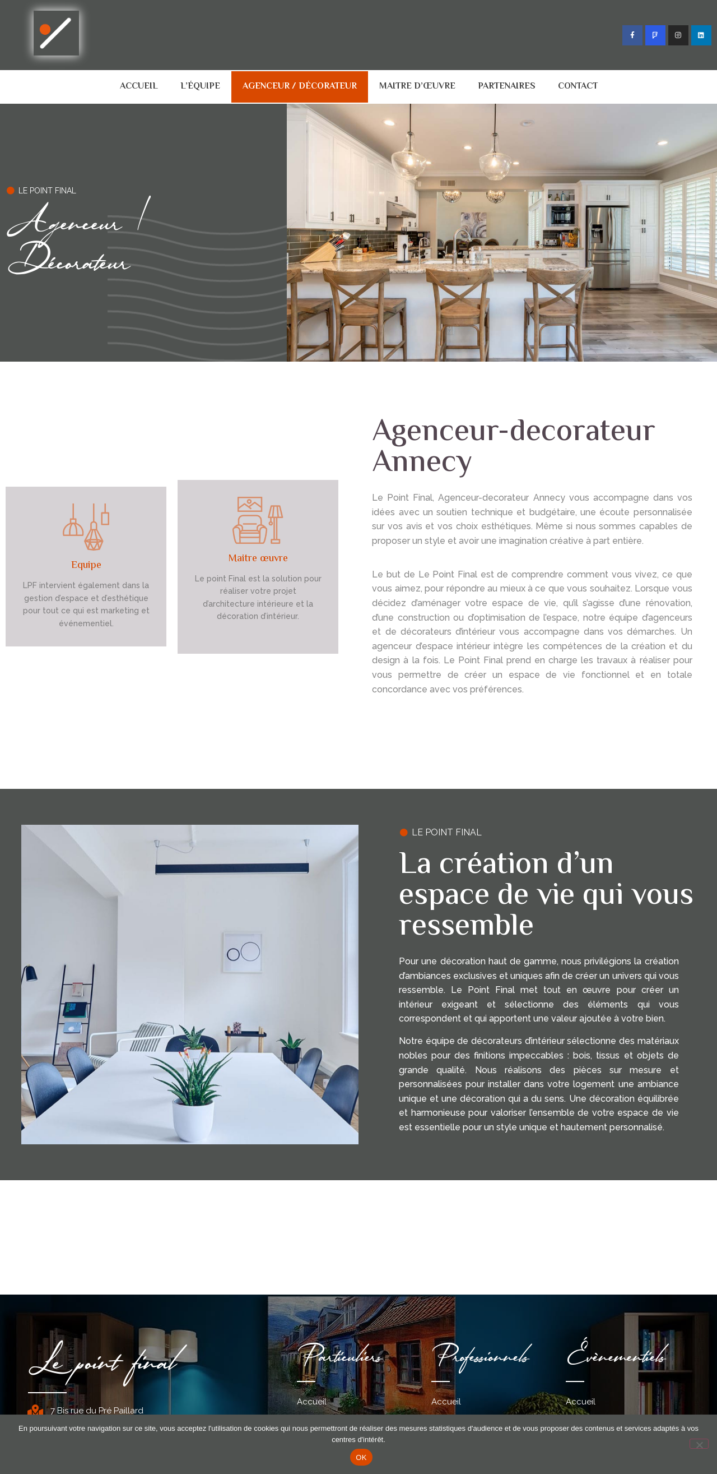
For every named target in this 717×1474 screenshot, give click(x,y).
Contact (578, 87)
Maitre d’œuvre (417, 87)
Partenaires (507, 87)
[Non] (699, 1444)
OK (361, 1457)
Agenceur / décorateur (300, 87)
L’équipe (200, 87)
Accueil (139, 87)
